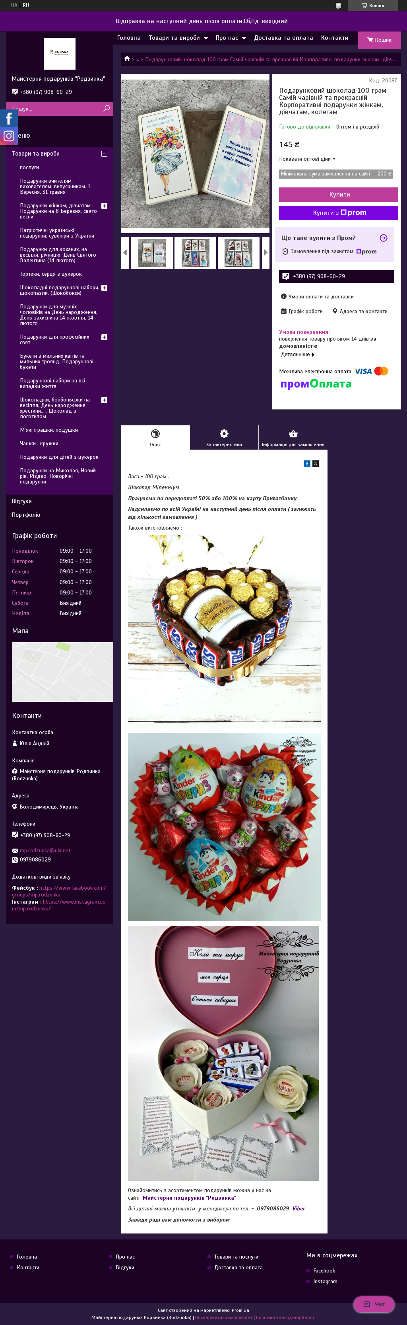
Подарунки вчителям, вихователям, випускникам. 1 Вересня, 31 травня (55, 186)
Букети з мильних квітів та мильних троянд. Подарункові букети (56, 361)
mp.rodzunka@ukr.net (45, 850)
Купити (339, 195)
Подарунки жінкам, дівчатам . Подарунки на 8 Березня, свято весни (58, 211)
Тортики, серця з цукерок (51, 274)
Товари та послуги (236, 1256)
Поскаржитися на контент (223, 1317)
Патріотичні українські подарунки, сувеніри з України (57, 233)
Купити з (339, 213)
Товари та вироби (174, 38)
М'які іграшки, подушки (49, 430)
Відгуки (22, 501)
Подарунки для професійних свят (54, 339)
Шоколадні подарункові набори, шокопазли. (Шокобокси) (59, 290)
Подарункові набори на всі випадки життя (52, 383)
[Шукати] (106, 109)
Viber (298, 1208)
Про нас (227, 38)
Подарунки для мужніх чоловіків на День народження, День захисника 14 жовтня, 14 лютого (58, 315)
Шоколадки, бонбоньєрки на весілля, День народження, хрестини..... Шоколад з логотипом (55, 408)
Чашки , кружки (39, 443)
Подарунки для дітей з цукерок (59, 457)
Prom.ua (240, 1310)
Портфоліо (26, 514)
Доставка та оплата (283, 38)
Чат (374, 1304)
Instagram (325, 1281)
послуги (29, 167)
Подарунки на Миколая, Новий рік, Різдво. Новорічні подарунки (58, 476)
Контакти (335, 38)
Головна (129, 38)
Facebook (324, 1270)
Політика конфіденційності (286, 1317)
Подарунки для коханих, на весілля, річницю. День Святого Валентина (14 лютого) (58, 255)
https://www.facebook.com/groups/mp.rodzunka (59, 891)
